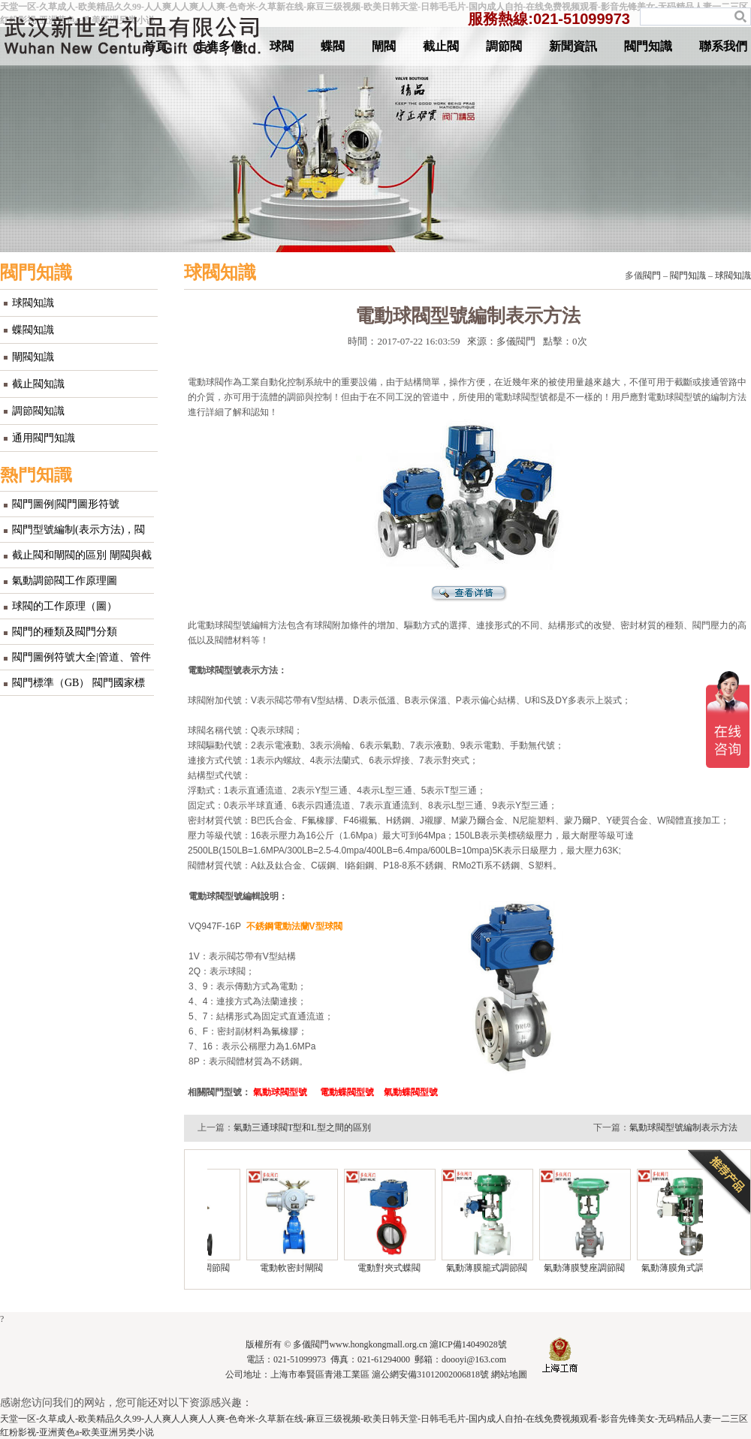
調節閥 (504, 46)
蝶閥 (333, 46)
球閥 (282, 46)
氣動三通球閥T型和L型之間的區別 (302, 1127)
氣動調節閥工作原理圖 (64, 580)
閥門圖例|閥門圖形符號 (65, 504)
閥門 (652, 275)
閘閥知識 (33, 357)
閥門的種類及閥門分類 (64, 631)
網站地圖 (509, 1374)
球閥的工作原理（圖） (64, 606)
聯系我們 (723, 46)
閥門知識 (648, 46)
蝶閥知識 (33, 330)
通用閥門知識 (43, 438)
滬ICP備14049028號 (468, 1344)
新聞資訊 (573, 46)
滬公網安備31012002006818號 (430, 1374)
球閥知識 (33, 303)
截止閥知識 (38, 384)
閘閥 (384, 46)
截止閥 (441, 46)
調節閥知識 (38, 411)
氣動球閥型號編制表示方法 (683, 1127)
